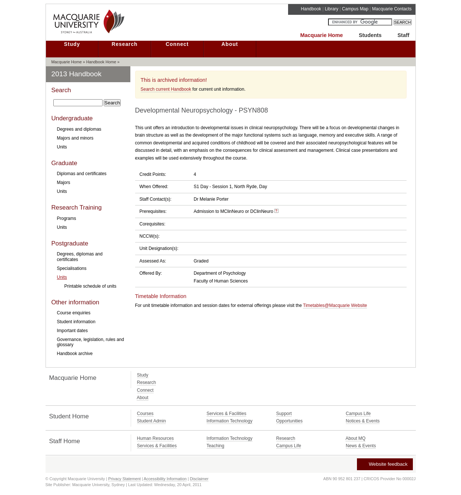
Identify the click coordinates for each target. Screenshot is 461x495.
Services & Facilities (226, 413)
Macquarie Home (321, 35)
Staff (404, 35)
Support (284, 413)
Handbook (311, 8)
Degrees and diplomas (79, 129)
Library (331, 8)
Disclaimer (199, 478)
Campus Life (358, 413)
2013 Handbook (76, 74)
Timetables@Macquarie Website (335, 305)
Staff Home (64, 441)
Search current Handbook (166, 89)
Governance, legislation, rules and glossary (90, 342)
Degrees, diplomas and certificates (80, 256)
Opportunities (289, 421)
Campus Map (355, 8)
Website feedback (384, 464)
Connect (177, 44)
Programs (66, 218)
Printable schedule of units (90, 286)
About (229, 44)
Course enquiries (74, 312)
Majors (63, 182)
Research (124, 44)
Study (72, 44)
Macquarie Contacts (392, 8)
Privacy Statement (124, 478)
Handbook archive (75, 353)
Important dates (72, 330)
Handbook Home (101, 62)
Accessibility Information (165, 478)
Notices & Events (363, 421)
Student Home (69, 416)
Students (370, 35)
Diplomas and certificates (82, 173)
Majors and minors (75, 138)
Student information (76, 321)
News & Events (361, 445)
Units (62, 147)
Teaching (215, 445)
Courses (145, 413)
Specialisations (72, 268)
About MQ (355, 438)
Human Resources (155, 438)
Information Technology (230, 421)
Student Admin (151, 421)
